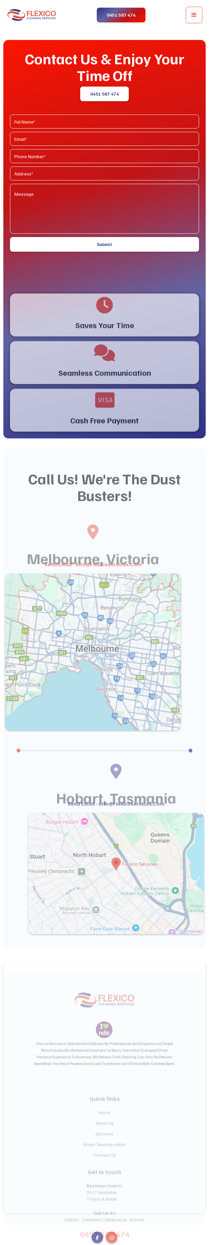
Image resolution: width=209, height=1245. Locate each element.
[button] (194, 15)
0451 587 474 (104, 94)
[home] (32, 15)
